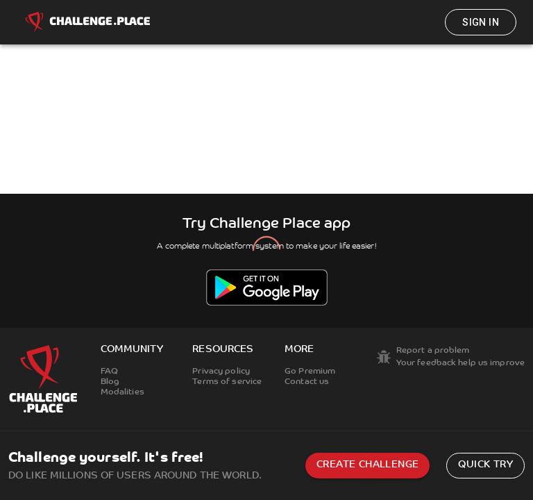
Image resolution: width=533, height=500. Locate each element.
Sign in (480, 22)
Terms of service (227, 382)
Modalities (122, 392)
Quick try (485, 465)
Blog (110, 382)
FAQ (109, 371)
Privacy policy (221, 371)
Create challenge (367, 465)
